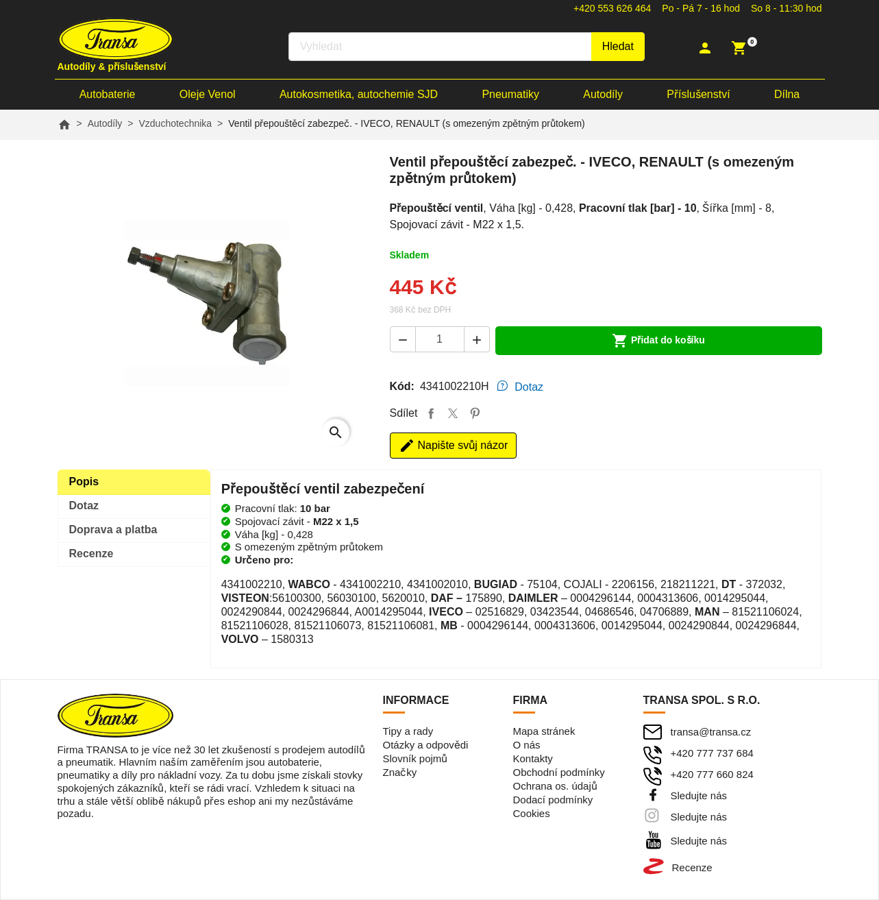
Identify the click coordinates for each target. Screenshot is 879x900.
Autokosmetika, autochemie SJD (359, 94)
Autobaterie (107, 94)
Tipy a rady (408, 731)
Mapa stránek (544, 731)
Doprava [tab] (113, 529)
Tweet (453, 413)
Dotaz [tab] (529, 387)
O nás (527, 745)
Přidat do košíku (658, 340)
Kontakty (533, 758)
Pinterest (475, 413)
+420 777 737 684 (712, 753)
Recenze (692, 867)
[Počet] (440, 339)
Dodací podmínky (553, 799)
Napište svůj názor (453, 445)
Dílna (787, 94)
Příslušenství (698, 94)
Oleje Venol (207, 94)
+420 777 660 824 (712, 774)
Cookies (531, 813)
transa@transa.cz (711, 732)
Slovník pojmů (415, 758)
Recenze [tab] (91, 553)
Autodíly (603, 94)
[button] (707, 48)
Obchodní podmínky (559, 772)
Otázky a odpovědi (426, 745)
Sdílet (431, 413)
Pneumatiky (510, 94)
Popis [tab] (84, 481)
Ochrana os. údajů (555, 786)
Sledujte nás (699, 795)
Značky (400, 772)
